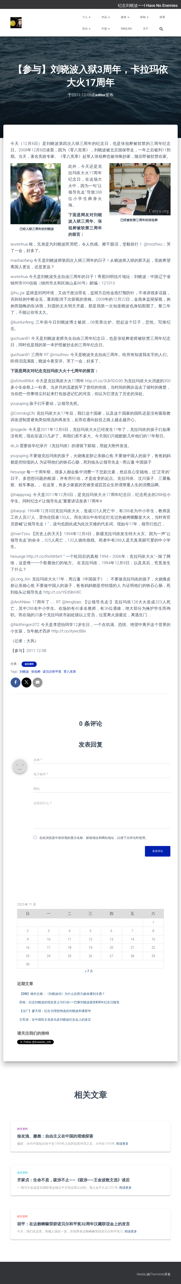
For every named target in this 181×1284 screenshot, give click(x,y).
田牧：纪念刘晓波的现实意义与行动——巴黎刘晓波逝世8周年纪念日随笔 (69, 1002)
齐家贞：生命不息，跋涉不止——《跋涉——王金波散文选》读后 (73, 1179)
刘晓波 (24, 671)
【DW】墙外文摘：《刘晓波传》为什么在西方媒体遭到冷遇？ (62, 993)
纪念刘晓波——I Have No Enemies (148, 5)
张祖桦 (35, 671)
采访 (86, 28)
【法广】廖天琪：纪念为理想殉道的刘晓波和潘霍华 (55, 1011)
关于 (145, 28)
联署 (162, 17)
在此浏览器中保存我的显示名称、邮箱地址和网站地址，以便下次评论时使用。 (93, 838)
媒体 (125, 17)
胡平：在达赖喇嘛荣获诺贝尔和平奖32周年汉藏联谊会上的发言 (73, 1223)
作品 (106, 17)
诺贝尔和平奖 (52, 671)
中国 (106, 28)
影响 (144, 17)
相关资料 (29, 664)
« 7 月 (89, 971)
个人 (86, 17)
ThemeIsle (157, 1274)
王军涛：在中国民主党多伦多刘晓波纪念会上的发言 (55, 1019)
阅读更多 (122, 1143)
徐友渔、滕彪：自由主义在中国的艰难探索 (55, 1136)
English (126, 28)
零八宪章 (70, 671)
